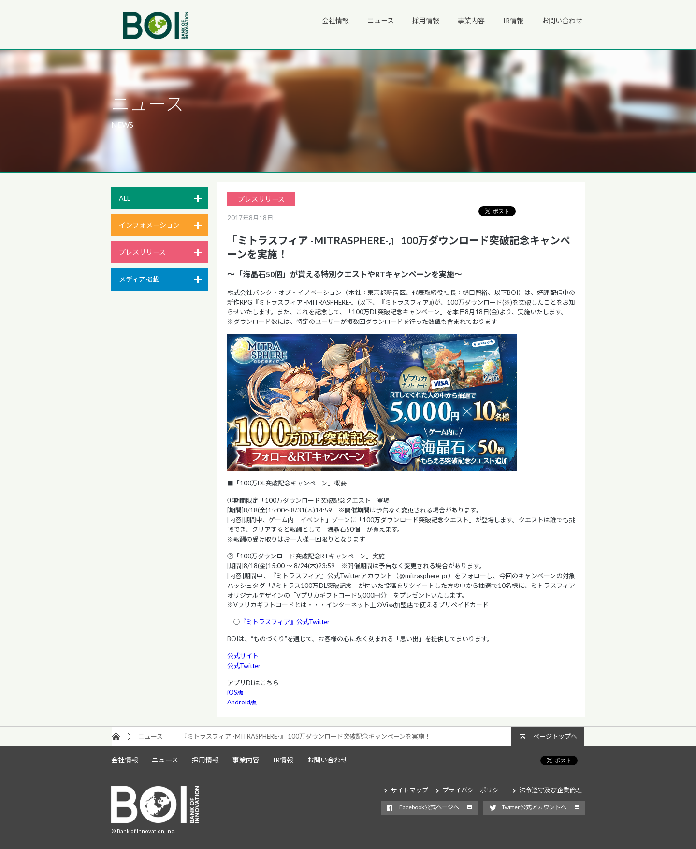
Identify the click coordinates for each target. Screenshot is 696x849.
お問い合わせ (562, 20)
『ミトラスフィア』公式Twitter (285, 622)
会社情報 (335, 20)
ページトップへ (555, 736)
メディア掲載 (139, 279)
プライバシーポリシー (473, 790)
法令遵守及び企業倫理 (550, 790)
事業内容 (471, 20)
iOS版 (235, 692)
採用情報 (425, 20)
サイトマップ (409, 790)
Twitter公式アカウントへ (534, 807)
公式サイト (243, 655)
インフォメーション (149, 225)
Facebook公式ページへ (429, 807)
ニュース (380, 20)
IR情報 (513, 20)
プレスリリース (142, 252)
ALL (124, 198)
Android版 (242, 702)
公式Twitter (244, 666)
